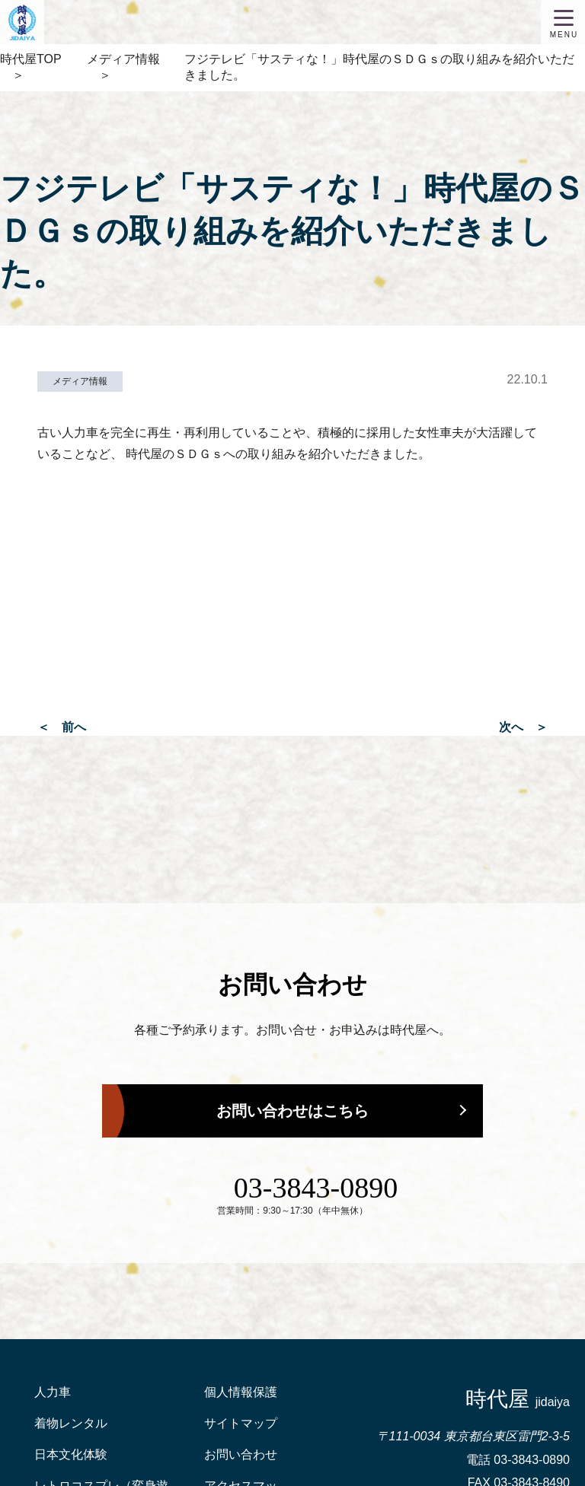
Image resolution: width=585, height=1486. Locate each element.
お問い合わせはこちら (292, 1111)
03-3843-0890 (316, 1188)
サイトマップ (240, 1423)
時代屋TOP (31, 59)
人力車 (52, 1392)
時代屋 (517, 1399)
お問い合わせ (240, 1454)
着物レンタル (70, 1423)
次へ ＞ (523, 727)
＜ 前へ (61, 727)
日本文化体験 (70, 1454)
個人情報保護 (240, 1392)
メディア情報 (123, 59)
